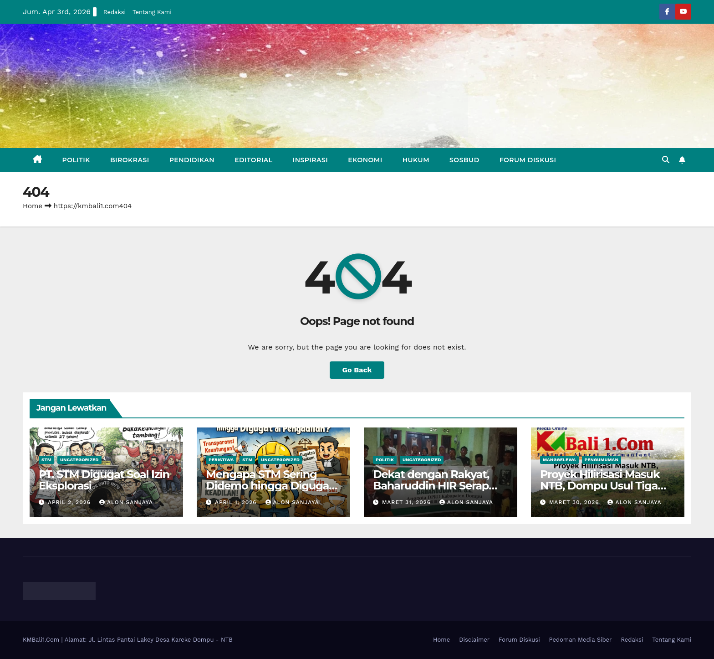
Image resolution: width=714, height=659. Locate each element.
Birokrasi (129, 160)
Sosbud (464, 160)
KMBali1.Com (42, 639)
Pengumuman (601, 459)
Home (32, 206)
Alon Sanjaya (126, 502)
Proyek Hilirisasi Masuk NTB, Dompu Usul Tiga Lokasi (599, 486)
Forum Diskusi (528, 160)
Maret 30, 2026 (575, 502)
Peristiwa (221, 459)
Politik (76, 160)
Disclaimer (474, 639)
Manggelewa (559, 459)
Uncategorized (79, 459)
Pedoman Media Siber (580, 639)
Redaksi (114, 12)
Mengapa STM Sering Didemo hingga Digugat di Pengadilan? (269, 486)
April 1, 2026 (237, 502)
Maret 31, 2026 (407, 502)
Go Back (357, 370)
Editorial (254, 160)
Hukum (416, 160)
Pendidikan (191, 160)
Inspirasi (310, 160)
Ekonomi (365, 160)
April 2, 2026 (70, 502)
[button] (665, 159)
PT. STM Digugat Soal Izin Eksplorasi (104, 480)
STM (46, 459)
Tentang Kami (152, 12)
